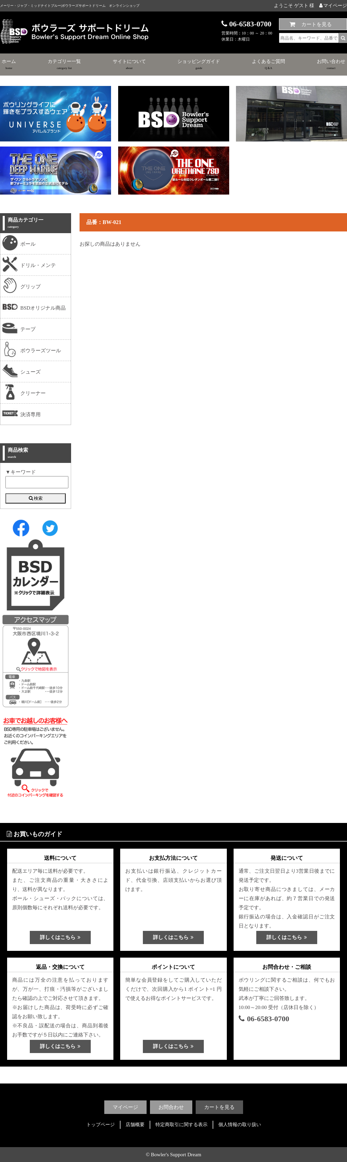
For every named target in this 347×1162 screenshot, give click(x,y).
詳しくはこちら (60, 937)
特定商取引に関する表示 (181, 1124)
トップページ (100, 1124)
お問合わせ (171, 1107)
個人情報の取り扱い (239, 1124)
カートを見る (316, 24)
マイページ (333, 5)
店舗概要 (135, 1124)
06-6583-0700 (264, 1018)
